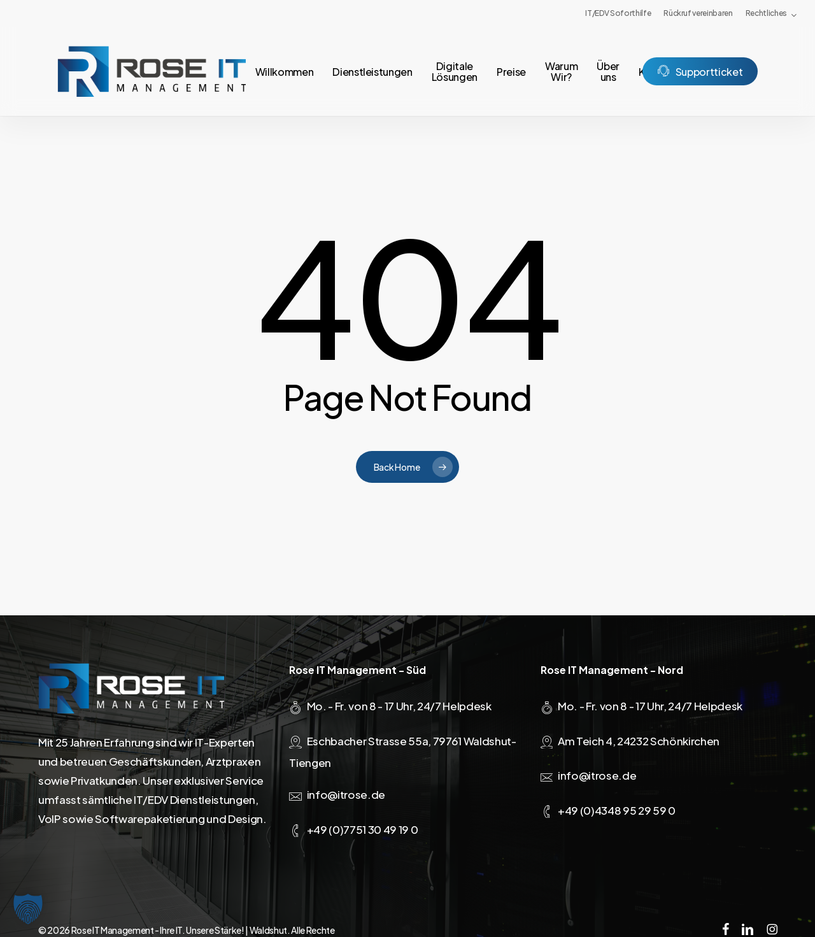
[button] (28, 909)
